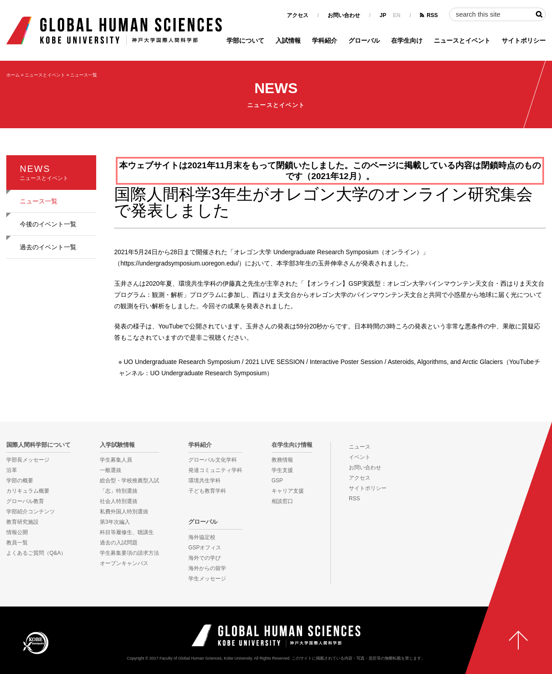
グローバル (364, 40)
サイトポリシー (524, 40)
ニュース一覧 (83, 74)
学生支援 (282, 470)
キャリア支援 (288, 491)
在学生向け (407, 40)
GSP (277, 480)
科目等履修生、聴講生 (127, 532)
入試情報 (288, 40)
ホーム (13, 74)
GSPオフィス (204, 547)
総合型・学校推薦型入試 (129, 480)
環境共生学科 (204, 480)
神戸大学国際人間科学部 (276, 636)
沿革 (11, 470)
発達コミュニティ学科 (215, 470)
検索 (539, 14)
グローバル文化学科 (212, 460)
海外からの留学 (207, 568)
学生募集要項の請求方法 (129, 553)
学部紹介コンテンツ (30, 511)
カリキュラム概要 (27, 491)
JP (383, 15)
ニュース (359, 447)
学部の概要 (19, 480)
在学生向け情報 (292, 445)
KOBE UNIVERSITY (35, 642)
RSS (432, 15)
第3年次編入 (115, 522)
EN (397, 15)
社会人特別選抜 (119, 501)
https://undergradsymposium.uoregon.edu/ (179, 263)
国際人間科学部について (38, 445)
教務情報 (282, 460)
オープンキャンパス (124, 563)
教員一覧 (17, 542)
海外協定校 (201, 537)
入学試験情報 (117, 445)
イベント (359, 457)
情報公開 (17, 532)
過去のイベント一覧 (48, 247)
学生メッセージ (207, 578)
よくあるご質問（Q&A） (36, 553)
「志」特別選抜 (119, 491)
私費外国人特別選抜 (124, 511)
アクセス (297, 15)
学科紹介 (324, 40)
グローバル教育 (25, 501)
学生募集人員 (116, 460)
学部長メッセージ (27, 460)
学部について (245, 40)
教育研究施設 (22, 522)
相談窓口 (282, 501)
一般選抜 (110, 470)
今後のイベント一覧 (48, 224)
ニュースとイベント (462, 40)
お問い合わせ (344, 15)
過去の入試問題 (119, 542)
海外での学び (204, 558)
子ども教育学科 (207, 491)
